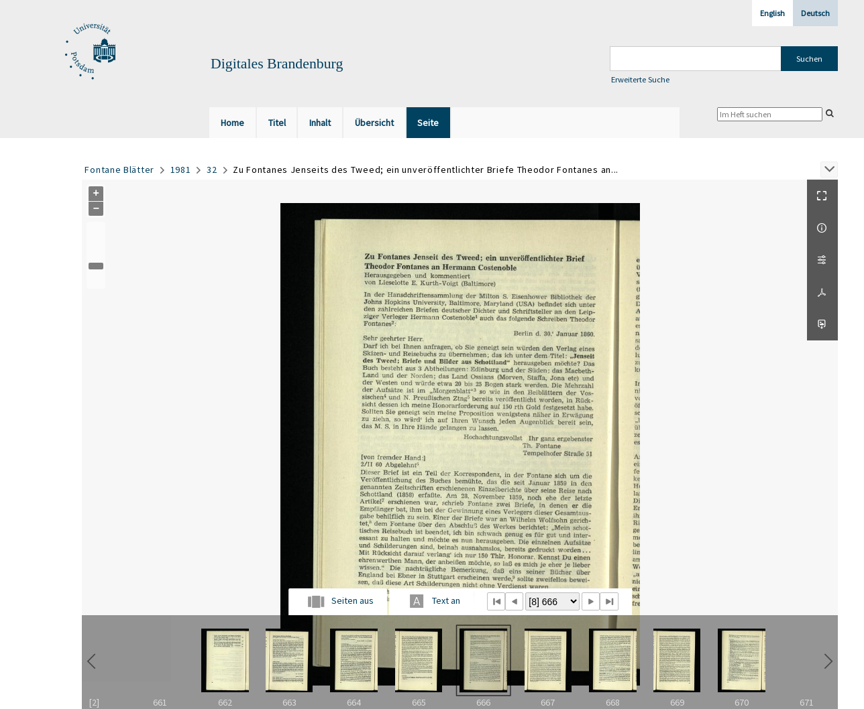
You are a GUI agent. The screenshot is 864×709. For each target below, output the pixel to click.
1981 (180, 170)
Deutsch (815, 13)
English (772, 13)
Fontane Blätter (119, 170)
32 (212, 170)
